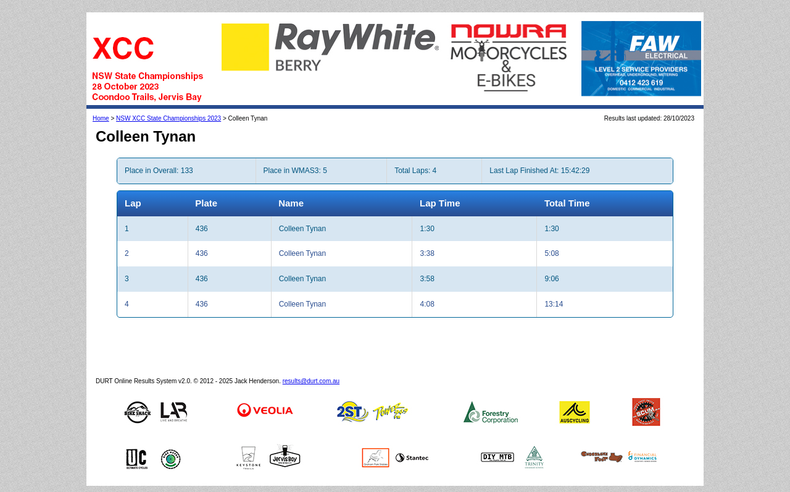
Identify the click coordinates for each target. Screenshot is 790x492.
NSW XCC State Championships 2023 (168, 118)
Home (101, 118)
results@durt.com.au (311, 381)
